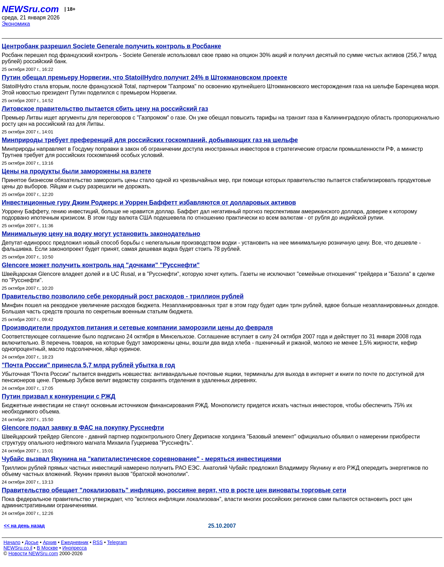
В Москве (47, 548)
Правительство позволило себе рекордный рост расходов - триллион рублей (123, 296)
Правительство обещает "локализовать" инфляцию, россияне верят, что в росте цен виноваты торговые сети (174, 490)
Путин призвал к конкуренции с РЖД (58, 396)
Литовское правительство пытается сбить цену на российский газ (105, 108)
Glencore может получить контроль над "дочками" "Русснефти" (101, 265)
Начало (11, 542)
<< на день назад (24, 525)
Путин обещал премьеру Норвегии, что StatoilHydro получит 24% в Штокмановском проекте (144, 77)
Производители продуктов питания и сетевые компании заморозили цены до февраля (137, 327)
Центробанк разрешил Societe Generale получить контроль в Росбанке (111, 46)
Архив (50, 542)
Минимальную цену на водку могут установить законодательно (101, 233)
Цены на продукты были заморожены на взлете (76, 171)
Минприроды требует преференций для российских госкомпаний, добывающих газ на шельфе (150, 140)
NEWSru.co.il (17, 548)
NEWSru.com (30, 9)
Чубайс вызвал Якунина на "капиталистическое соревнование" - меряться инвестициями (141, 458)
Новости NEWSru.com (33, 553)
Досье (32, 542)
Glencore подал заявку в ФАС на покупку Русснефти (83, 427)
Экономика (16, 24)
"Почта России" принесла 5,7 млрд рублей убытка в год (88, 365)
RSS (98, 542)
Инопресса (74, 548)
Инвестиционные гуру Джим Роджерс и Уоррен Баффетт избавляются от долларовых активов (149, 202)
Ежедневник (74, 542)
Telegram (117, 542)
